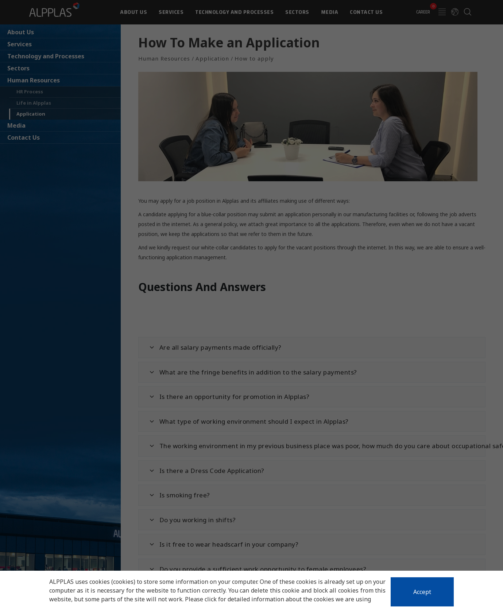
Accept (422, 592)
